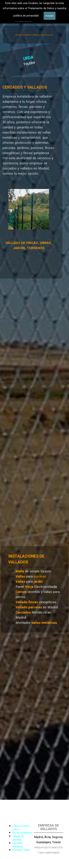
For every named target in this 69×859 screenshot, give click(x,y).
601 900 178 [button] (17, 12)
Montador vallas (21, 850)
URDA (7, 58)
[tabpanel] (17, 12)
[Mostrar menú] (61, 15)
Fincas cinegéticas (23, 832)
